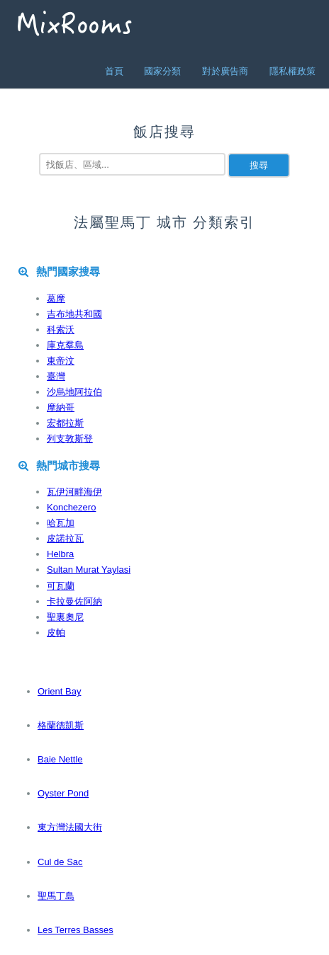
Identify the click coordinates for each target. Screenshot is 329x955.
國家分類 (162, 71)
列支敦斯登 (70, 438)
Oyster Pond (63, 793)
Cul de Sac (60, 862)
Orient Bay (59, 691)
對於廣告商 (225, 71)
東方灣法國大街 (70, 827)
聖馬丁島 (56, 896)
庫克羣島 (65, 345)
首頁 (114, 71)
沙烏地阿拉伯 (74, 392)
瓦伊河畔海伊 (74, 491)
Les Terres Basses (75, 930)
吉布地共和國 (74, 314)
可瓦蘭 (60, 586)
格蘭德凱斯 (61, 725)
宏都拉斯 (65, 423)
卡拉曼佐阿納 (74, 601)
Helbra (60, 554)
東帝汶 (60, 360)
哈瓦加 (60, 522)
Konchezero (71, 507)
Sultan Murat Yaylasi (88, 569)
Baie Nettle (60, 759)
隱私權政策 (292, 71)
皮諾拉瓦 (65, 538)
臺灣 (56, 376)
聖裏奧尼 (65, 617)
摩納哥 (60, 407)
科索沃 (60, 329)
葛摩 (56, 298)
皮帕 (56, 632)
